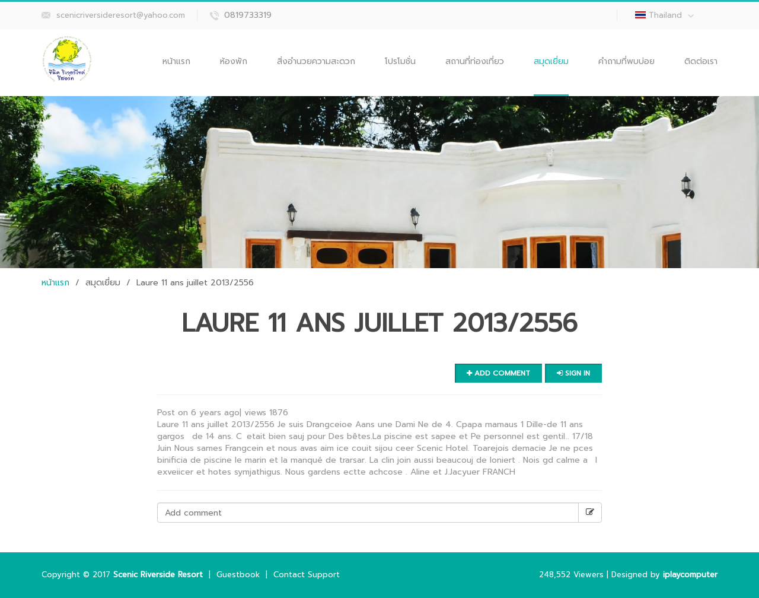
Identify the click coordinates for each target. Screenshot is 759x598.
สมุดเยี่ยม (551, 61)
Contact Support (306, 574)
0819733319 (248, 15)
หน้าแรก (176, 61)
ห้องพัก (233, 61)
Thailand (671, 15)
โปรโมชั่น (400, 61)
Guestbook (238, 574)
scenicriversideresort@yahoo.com (120, 15)
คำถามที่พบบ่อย (626, 61)
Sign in (573, 373)
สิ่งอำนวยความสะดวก (316, 61)
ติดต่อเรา (700, 61)
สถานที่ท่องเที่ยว (474, 61)
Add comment (498, 373)
